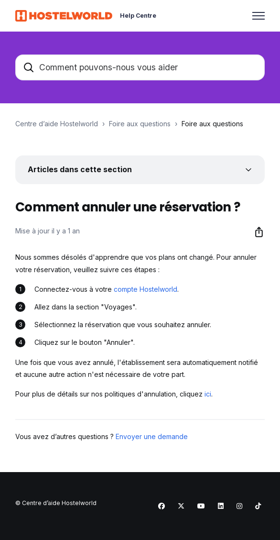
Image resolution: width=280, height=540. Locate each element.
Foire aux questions (140, 124)
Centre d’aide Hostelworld (56, 124)
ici (208, 394)
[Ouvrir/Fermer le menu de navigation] (258, 16)
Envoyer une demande (152, 436)
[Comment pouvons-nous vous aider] (140, 67)
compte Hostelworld (145, 289)
